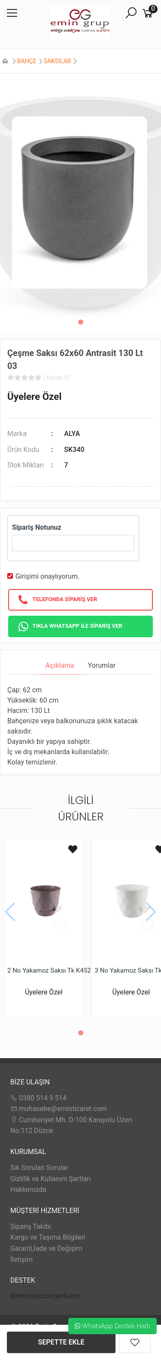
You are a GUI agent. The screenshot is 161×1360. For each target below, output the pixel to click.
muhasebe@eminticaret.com (58, 1109)
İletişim (21, 1260)
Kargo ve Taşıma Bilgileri (47, 1237)
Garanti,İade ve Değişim (46, 1248)
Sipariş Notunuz (36, 527)
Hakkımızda (28, 1189)
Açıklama (60, 665)
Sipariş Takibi (30, 1226)
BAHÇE (26, 61)
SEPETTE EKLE (61, 1342)
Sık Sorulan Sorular (39, 1168)
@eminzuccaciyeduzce (45, 1296)
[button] (80, 322)
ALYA (72, 434)
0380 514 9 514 (38, 1098)
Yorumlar (102, 665)
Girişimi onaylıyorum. (47, 576)
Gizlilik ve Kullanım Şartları (50, 1179)
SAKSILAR (57, 61)
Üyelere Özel (34, 396)
